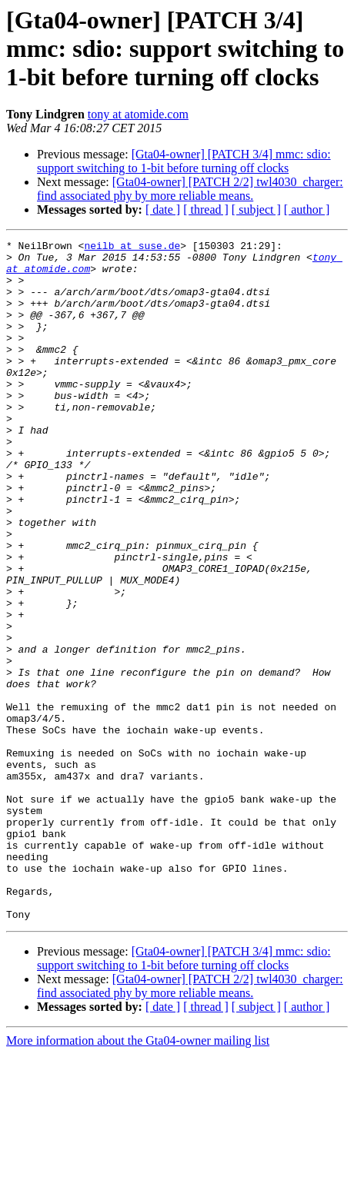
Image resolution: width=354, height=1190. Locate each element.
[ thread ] (206, 209)
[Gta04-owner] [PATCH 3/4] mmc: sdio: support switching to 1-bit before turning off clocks (184, 161)
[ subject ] (256, 209)
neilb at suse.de (132, 247)
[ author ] (307, 209)
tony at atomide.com (138, 114)
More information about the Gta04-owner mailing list (137, 1176)
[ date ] (162, 209)
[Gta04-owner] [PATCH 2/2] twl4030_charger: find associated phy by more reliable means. (190, 188)
